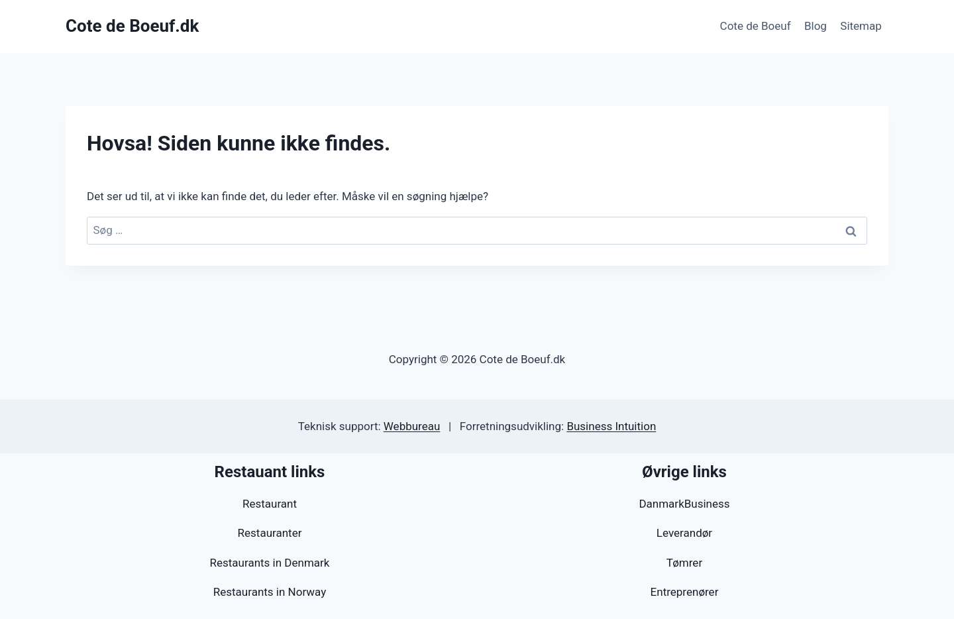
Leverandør (684, 532)
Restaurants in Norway (269, 591)
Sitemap (861, 25)
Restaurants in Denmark (270, 562)
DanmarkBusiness (684, 503)
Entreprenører (685, 591)
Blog (815, 25)
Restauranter (270, 532)
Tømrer (684, 562)
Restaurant (269, 503)
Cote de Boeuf (755, 25)
